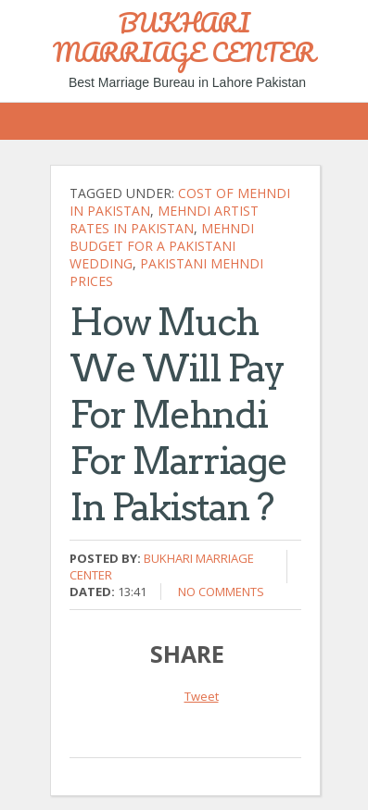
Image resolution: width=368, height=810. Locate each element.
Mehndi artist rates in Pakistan (164, 219)
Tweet (201, 696)
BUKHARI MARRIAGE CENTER (184, 37)
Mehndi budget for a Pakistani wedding (162, 245)
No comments (221, 591)
